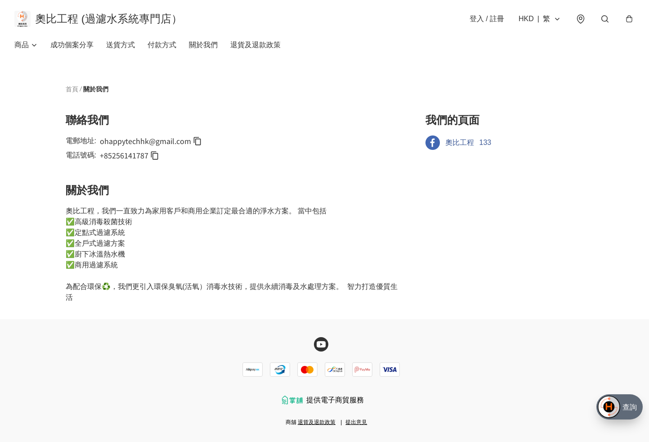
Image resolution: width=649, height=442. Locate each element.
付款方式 (162, 45)
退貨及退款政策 (255, 45)
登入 (487, 19)
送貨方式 (120, 45)
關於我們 (203, 45)
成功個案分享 (72, 45)
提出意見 (356, 422)
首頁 (72, 89)
